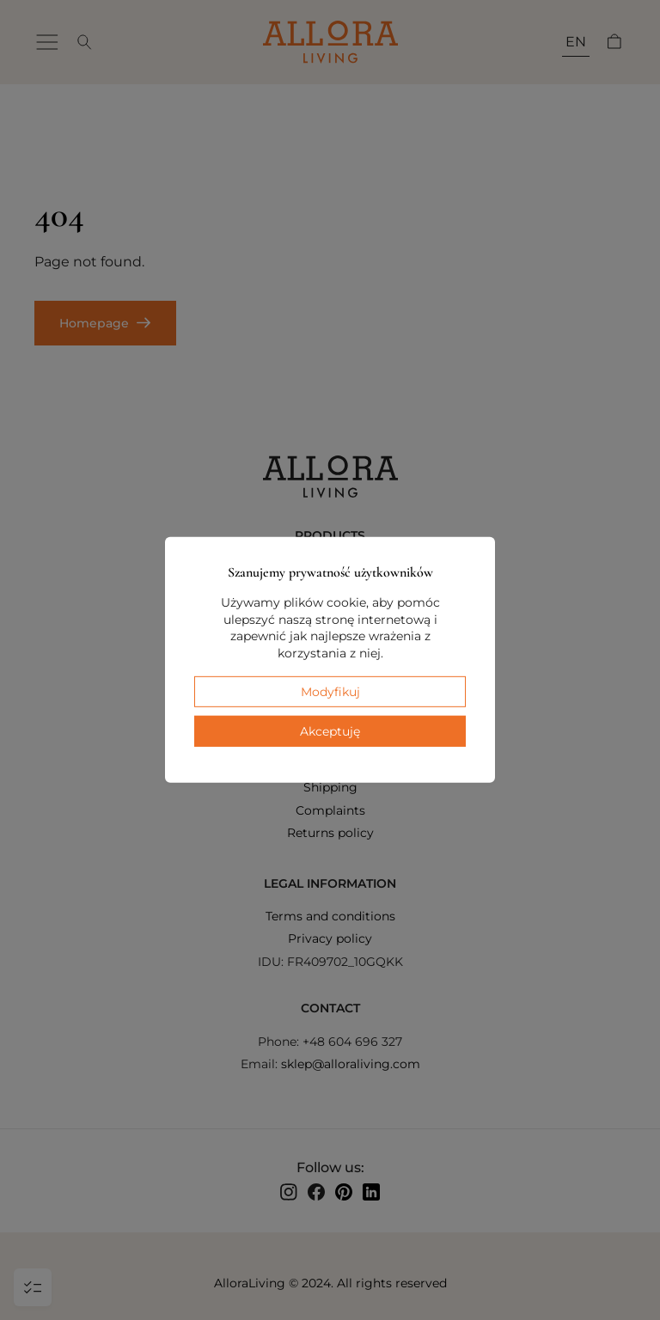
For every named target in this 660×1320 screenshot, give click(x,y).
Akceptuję (330, 731)
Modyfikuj (330, 691)
